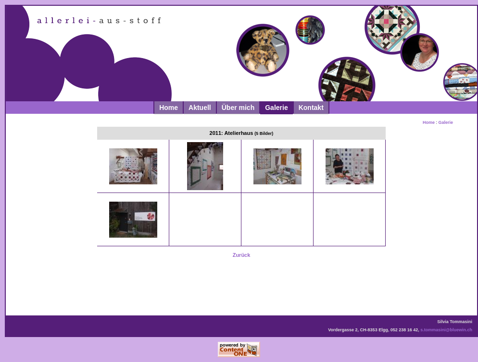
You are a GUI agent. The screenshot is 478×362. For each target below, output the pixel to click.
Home (168, 107)
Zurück (242, 255)
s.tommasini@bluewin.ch (446, 329)
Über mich (238, 107)
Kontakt (311, 107)
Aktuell (200, 107)
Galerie (276, 107)
